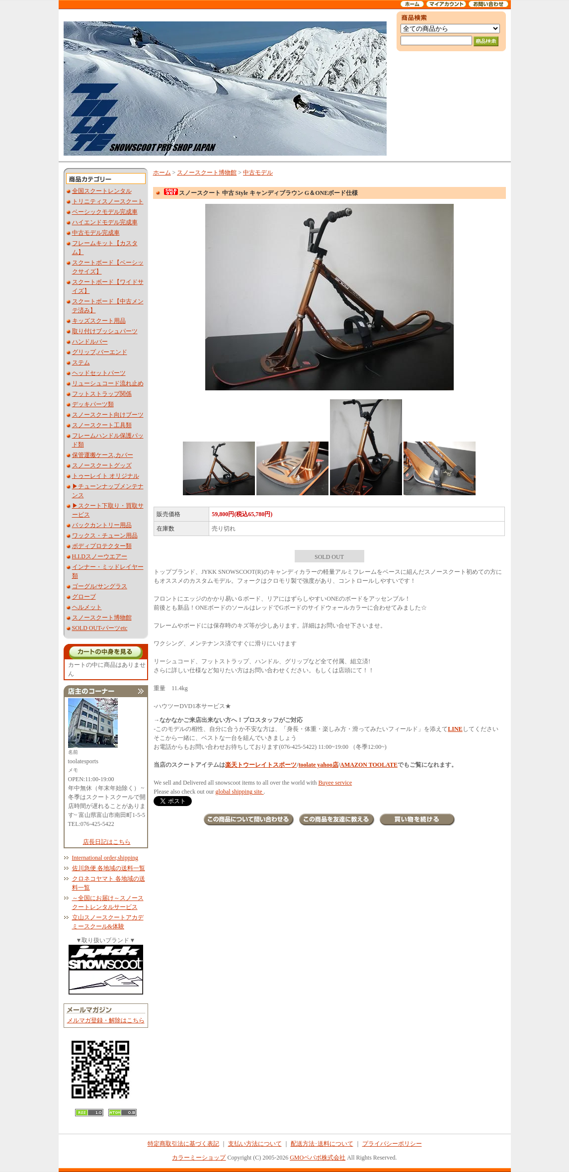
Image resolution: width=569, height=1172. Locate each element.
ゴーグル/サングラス (99, 586)
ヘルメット (87, 607)
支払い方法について (255, 1143)
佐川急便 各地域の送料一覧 (108, 868)
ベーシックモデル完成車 (105, 211)
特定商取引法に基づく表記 (183, 1143)
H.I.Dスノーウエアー (99, 556)
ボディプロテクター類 (102, 545)
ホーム (162, 172)
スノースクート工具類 (102, 425)
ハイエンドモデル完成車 (105, 222)
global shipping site (240, 791)
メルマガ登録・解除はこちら (106, 1020)
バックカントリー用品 (102, 525)
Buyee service (335, 782)
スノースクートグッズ (102, 465)
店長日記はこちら (107, 841)
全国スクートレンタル (102, 190)
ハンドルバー (90, 341)
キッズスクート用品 (99, 320)
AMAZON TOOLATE (369, 764)
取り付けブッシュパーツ (105, 331)
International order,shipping (105, 857)
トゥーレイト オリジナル (105, 475)
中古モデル (258, 172)
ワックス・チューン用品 (105, 535)
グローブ (84, 596)
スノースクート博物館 (102, 617)
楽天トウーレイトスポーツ (261, 764)
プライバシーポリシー (392, 1143)
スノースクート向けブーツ (108, 414)
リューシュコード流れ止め (108, 383)
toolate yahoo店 (318, 764)
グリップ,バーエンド (99, 352)
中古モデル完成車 (96, 232)
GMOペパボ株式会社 (317, 1157)
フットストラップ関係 (102, 393)
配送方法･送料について (322, 1143)
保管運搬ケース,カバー (102, 454)
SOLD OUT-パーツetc (100, 628)
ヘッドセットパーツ (99, 372)
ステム (81, 362)
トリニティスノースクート (108, 201)
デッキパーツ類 (93, 404)
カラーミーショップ (199, 1157)
